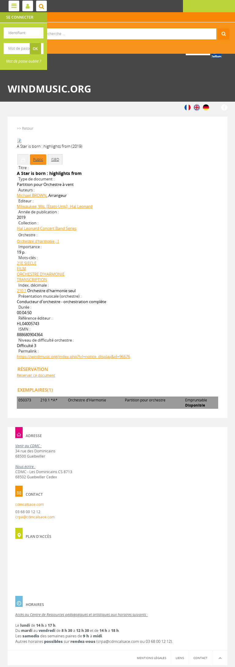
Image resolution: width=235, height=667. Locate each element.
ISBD (55, 159)
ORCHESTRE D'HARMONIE (41, 274)
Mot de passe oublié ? (23, 61)
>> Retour (25, 128)
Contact (200, 658)
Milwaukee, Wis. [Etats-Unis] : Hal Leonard (54, 206)
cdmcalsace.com (29, 504)
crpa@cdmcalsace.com (35, 517)
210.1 (21, 290)
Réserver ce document (36, 375)
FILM (21, 268)
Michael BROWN (32, 195)
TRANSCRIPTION (32, 279)
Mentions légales (151, 658)
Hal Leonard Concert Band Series (46, 228)
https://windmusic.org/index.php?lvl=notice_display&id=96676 (73, 356)
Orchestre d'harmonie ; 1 (38, 241)
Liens (180, 658)
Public (38, 159)
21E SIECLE (26, 263)
